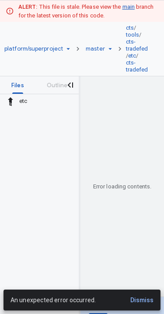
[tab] (17, 85)
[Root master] (95, 49)
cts (130, 27)
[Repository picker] (68, 49)
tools (133, 34)
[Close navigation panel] (70, 85)
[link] (139, 48)
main (128, 6)
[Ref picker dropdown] (110, 49)
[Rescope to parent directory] (10, 101)
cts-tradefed (137, 45)
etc (132, 55)
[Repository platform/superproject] (34, 49)
